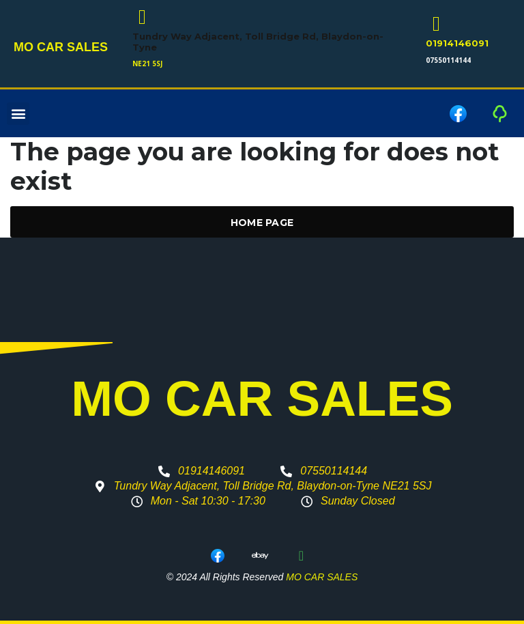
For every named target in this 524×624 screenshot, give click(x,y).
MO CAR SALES (61, 47)
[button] (18, 113)
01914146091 (457, 43)
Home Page (262, 222)
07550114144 (448, 60)
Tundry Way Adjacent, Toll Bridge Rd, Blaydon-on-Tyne (257, 42)
